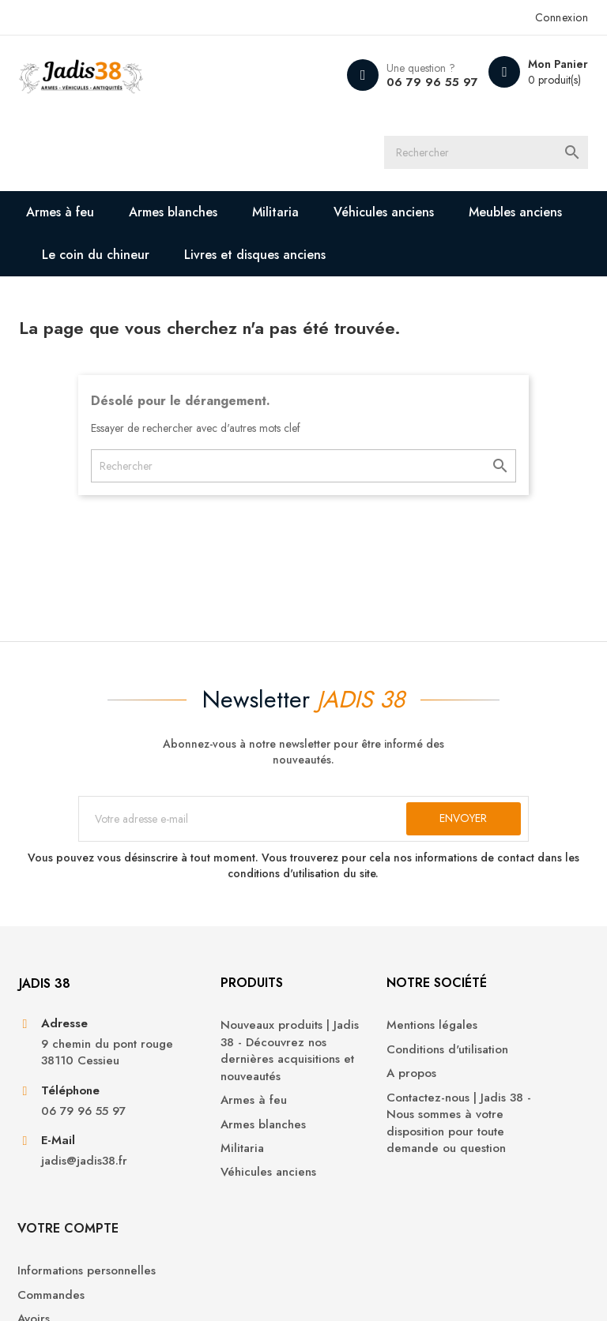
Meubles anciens (516, 214)
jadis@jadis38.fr (84, 1194)
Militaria (276, 214)
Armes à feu (61, 214)
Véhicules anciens (384, 214)
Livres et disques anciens (255, 257)
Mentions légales (360, 1040)
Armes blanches (174, 214)
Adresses (488, 1129)
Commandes (497, 1081)
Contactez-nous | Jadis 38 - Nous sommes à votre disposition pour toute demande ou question (375, 1146)
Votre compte (514, 997)
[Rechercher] (501, 154)
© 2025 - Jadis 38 (63, 1289)
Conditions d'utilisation (376, 1064)
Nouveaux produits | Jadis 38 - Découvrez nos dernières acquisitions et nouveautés (224, 1074)
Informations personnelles (498, 1048)
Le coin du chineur (96, 257)
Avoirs (480, 1105)
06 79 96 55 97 (431, 82)
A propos (340, 1088)
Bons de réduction (514, 1153)
